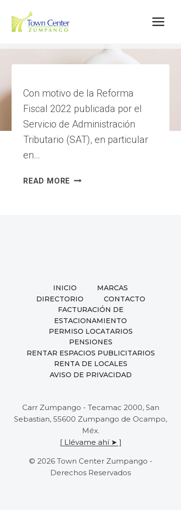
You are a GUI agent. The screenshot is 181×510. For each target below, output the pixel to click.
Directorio (60, 299)
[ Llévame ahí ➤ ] (91, 442)
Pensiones (90, 342)
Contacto (124, 299)
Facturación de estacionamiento (90, 315)
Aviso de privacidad (91, 374)
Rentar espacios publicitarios (91, 353)
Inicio (65, 287)
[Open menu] (158, 21)
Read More (52, 180)
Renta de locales (90, 363)
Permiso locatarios (91, 331)
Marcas (112, 287)
